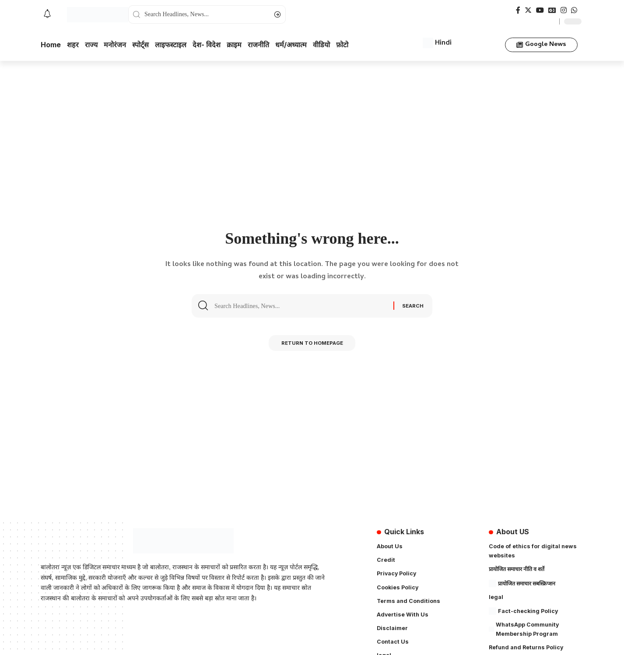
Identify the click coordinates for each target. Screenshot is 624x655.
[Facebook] (518, 10)
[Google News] (552, 10)
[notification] (47, 14)
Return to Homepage (312, 345)
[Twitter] (528, 10)
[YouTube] (540, 10)
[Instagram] (563, 10)
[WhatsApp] (574, 10)
